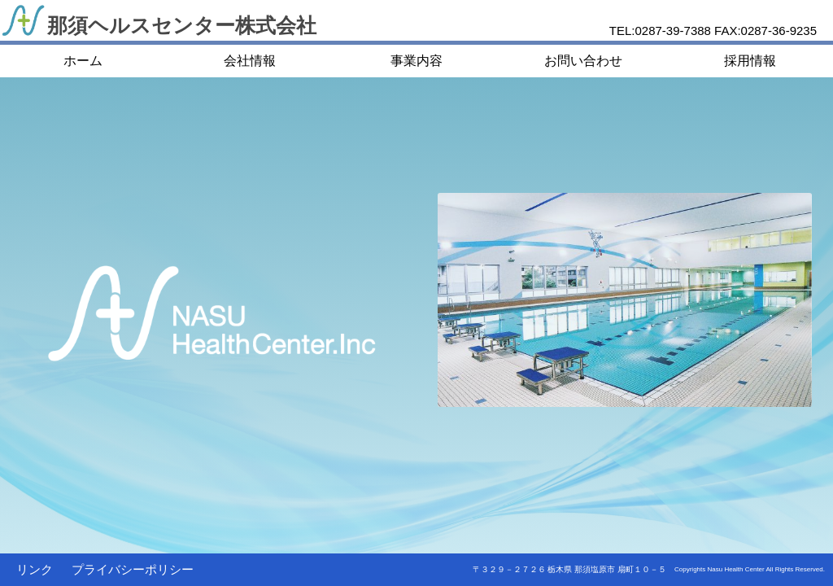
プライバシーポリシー (133, 569)
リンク (34, 569)
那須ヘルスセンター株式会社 (181, 25)
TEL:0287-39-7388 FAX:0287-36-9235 (713, 30)
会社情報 (250, 61)
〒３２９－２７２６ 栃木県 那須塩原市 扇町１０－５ (569, 569)
